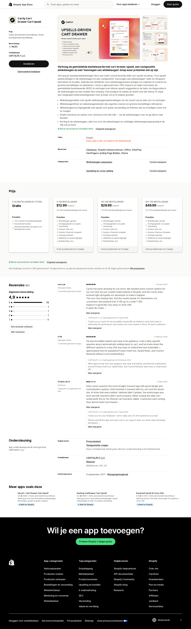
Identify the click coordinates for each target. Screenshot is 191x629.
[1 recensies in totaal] (48, 306)
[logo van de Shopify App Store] (21, 4)
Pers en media (156, 584)
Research (119, 590)
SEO (81, 595)
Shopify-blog (121, 584)
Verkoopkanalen (52, 568)
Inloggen (155, 4)
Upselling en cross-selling (99, 171)
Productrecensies (88, 579)
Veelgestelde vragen (97, 445)
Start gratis (173, 4)
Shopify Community (124, 579)
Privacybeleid (93, 441)
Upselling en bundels (89, 584)
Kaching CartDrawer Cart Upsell (92, 493)
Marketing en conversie (56, 595)
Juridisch (153, 601)
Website (90, 461)
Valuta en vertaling (88, 606)
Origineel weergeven (106, 129)
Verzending (85, 601)
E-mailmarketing (87, 590)
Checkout (91, 149)
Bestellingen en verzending (58, 584)
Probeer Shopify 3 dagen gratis (95, 541)
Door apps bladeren (128, 4)
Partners (153, 590)
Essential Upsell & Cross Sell (150, 493)
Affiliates (153, 595)
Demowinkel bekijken (29, 71)
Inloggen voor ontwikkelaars (24, 620)
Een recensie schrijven (22, 326)
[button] (36, 499)
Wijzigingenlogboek (117, 474)
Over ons (153, 568)
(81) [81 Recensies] (16, 46)
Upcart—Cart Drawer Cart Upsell (33, 493)
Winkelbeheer (51, 601)
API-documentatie (123, 574)
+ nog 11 (155, 54)
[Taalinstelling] (169, 620)
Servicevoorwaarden (53, 620)
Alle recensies (18, 332)
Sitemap (89, 620)
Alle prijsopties (137, 268)
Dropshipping (86, 568)
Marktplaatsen (86, 574)
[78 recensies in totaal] (47, 302)
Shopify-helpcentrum (125, 568)
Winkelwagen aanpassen (99, 162)
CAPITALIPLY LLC (17, 56)
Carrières (154, 574)
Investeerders (156, 579)
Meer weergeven (93, 313)
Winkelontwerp (52, 590)
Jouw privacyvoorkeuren (110, 620)
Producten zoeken (53, 574)
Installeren (28, 63)
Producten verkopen (54, 579)
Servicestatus (156, 606)
